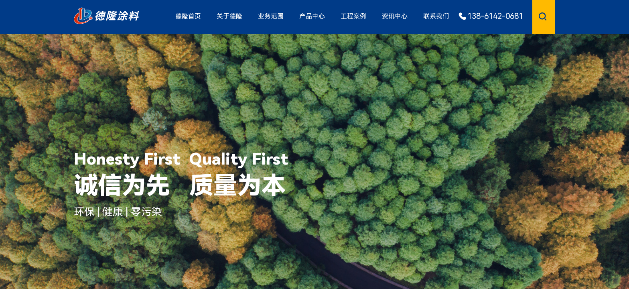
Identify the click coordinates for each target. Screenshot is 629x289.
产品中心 (312, 16)
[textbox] (534, 16)
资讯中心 (395, 16)
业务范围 (271, 16)
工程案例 (353, 16)
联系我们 (436, 16)
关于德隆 (229, 16)
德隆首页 (188, 16)
